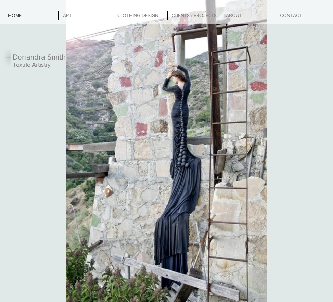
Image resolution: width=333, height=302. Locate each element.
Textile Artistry (32, 64)
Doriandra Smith (39, 57)
